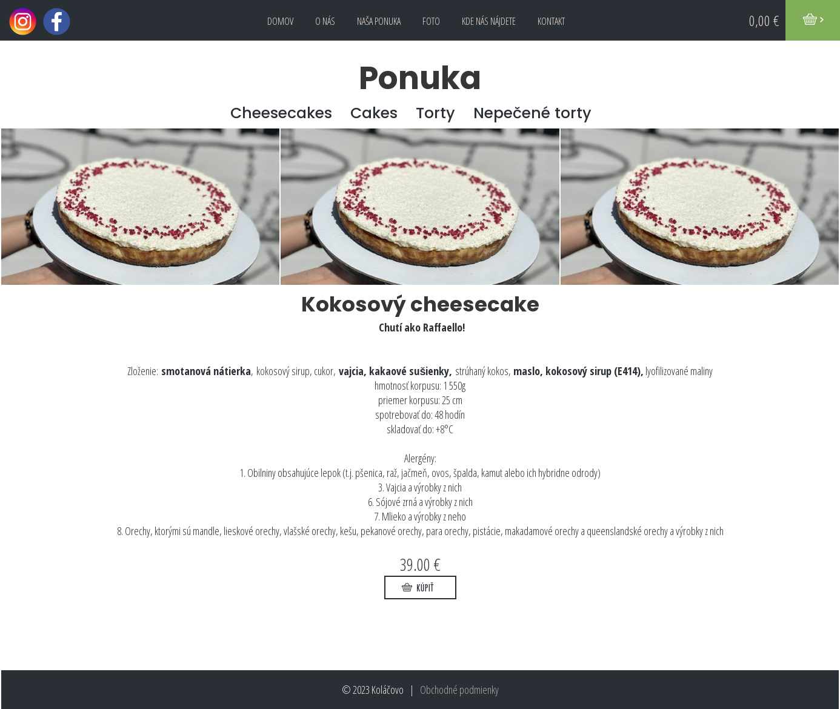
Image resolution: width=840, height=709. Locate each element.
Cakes (374, 113)
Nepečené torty (532, 113)
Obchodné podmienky (459, 689)
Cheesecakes (281, 113)
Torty (435, 113)
